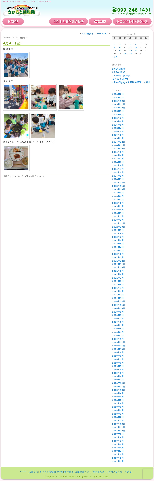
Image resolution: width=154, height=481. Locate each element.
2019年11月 (118, 346)
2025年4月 (118, 128)
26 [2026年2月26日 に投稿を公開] (130, 54)
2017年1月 (118, 461)
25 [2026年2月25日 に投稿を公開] (125, 54)
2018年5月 (118, 407)
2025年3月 (118, 131)
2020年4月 (118, 328)
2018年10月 (118, 390)
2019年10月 (118, 349)
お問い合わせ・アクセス (132, 21)
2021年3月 (118, 291)
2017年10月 (118, 431)
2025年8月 (118, 114)
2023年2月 (118, 216)
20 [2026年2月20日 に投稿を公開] (135, 51)
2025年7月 (118, 118)
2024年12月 (118, 142)
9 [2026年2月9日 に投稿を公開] (115, 47)
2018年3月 (118, 414)
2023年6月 (118, 203)
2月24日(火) (118, 72)
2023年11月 (118, 186)
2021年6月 (118, 281)
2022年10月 (118, 227)
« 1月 (115, 57)
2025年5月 (118, 125)
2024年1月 (118, 179)
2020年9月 (118, 312)
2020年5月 (118, 325)
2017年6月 (118, 444)
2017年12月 (118, 424)
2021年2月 (118, 295)
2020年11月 (118, 305)
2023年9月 (118, 192)
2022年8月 (118, 233)
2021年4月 (118, 288)
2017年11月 (118, 427)
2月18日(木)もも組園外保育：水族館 (131, 82)
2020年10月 (118, 308)
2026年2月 (118, 94)
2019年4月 (118, 369)
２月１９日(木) (120, 79)
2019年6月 (118, 363)
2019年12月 (118, 342)
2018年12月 (118, 383)
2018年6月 (118, 403)
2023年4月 (118, 210)
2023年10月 (118, 189)
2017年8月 (118, 437)
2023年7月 (118, 199)
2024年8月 (118, 155)
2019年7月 (118, 359)
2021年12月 (118, 261)
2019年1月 (118, 379)
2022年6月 (118, 240)
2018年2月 (118, 417)
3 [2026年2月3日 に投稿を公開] (120, 44)
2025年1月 (118, 138)
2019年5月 (118, 366)
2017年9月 (118, 434)
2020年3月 (118, 332)
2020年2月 (118, 335)
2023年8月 (118, 196)
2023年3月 (118, 213)
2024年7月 (118, 159)
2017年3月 (118, 454)
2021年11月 (118, 264)
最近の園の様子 (83, 472)
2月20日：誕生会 (121, 75)
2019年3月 (118, 373)
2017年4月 (118, 451)
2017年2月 (118, 458)
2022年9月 (118, 230)
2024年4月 (118, 169)
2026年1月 (118, 97)
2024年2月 (118, 176)
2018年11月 (118, 386)
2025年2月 (118, 135)
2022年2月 (118, 254)
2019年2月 (118, 376)
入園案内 (36, 21)
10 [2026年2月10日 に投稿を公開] (120, 47)
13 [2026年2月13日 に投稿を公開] (135, 47)
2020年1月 (118, 339)
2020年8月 (118, 315)
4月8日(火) (102, 34)
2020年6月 (118, 322)
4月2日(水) (87, 34)
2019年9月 (118, 352)
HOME (13, 21)
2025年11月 (118, 104)
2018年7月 (118, 400)
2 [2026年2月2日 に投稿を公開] (115, 44)
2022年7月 (118, 237)
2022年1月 (118, 257)
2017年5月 (118, 448)
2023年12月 (118, 182)
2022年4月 (118, 247)
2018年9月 (118, 393)
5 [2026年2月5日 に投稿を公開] (130, 44)
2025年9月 (118, 111)
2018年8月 (118, 397)
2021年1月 (118, 298)
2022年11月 (118, 223)
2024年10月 (118, 148)
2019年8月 (118, 356)
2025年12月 (118, 101)
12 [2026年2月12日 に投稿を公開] (130, 47)
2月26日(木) (118, 69)
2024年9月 (118, 152)
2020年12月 (118, 301)
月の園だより (100, 472)
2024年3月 (118, 172)
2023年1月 (118, 220)
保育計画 (100, 21)
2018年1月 (118, 420)
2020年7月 (118, 318)
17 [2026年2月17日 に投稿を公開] (120, 51)
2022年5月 (118, 244)
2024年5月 (118, 165)
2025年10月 (118, 108)
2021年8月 (118, 274)
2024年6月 (118, 162)
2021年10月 (118, 267)
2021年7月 (118, 278)
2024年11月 (118, 145)
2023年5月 (118, 206)
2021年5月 (118, 284)
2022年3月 (118, 250)
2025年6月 (118, 121)
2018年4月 (118, 410)
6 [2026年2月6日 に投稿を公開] (135, 44)
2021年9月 (118, 271)
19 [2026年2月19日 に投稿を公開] (130, 51)
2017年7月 (118, 441)
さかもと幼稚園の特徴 (68, 21)
